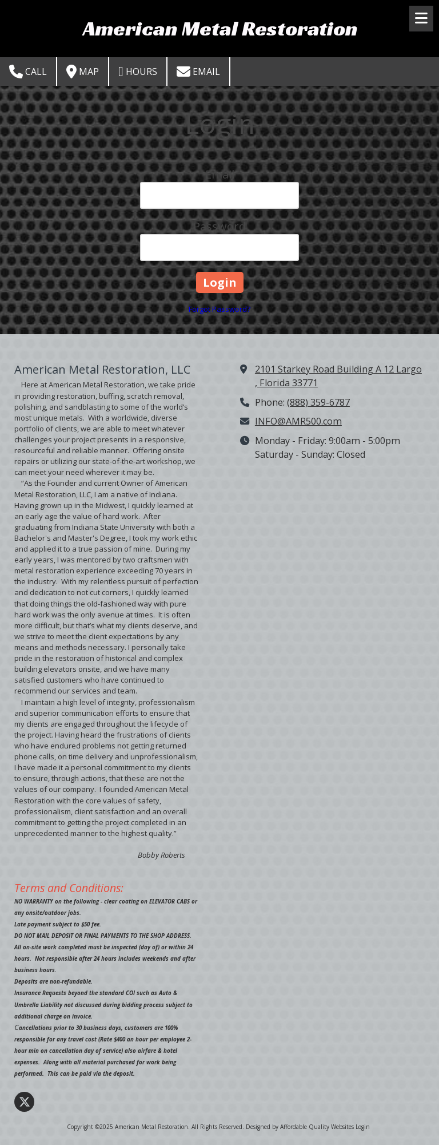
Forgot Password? (219, 309)
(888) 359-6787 (318, 402)
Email (198, 71)
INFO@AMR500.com (298, 421)
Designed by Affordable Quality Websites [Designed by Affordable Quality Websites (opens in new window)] (300, 1127)
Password (219, 226)
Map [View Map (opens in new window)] (82, 71)
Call (28, 71)
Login (363, 1127)
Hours (137, 71)
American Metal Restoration (220, 28)
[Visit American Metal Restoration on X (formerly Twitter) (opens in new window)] (24, 1102)
